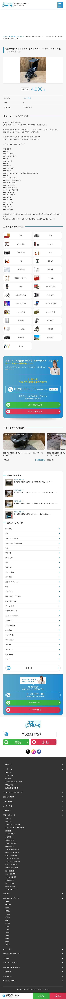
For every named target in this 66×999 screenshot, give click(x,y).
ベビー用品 (20, 36)
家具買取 (8, 818)
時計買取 (8, 779)
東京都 (7, 902)
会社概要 (6, 958)
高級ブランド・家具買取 (12, 825)
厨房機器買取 (9, 871)
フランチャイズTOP (10, 981)
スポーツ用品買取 (11, 865)
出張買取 (8, 772)
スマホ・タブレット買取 (12, 858)
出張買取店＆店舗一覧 (11, 898)
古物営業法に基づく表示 (11, 967)
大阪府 (7, 926)
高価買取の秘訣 (8, 797)
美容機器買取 (9, 846)
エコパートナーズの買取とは (13, 792)
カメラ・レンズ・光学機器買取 (14, 828)
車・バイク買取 (10, 883)
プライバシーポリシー (10, 963)
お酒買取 (8, 837)
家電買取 (8, 821)
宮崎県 (7, 942)
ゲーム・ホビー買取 (11, 855)
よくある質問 (7, 806)
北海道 (7, 945)
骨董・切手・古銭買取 (12, 849)
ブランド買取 (9, 776)
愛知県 (7, 923)
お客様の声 (7, 810)
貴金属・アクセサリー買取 (13, 782)
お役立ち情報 (7, 801)
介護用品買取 (9, 880)
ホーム (5, 36)
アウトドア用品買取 (11, 868)
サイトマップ (7, 972)
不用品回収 (9, 785)
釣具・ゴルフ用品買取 (12, 852)
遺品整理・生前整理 (11, 788)
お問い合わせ (8, 976)
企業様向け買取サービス (11, 954)
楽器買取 (8, 831)
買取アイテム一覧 (9, 815)
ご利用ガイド (7, 765)
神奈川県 (8, 905)
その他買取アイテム (11, 889)
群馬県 (7, 917)
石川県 (7, 932)
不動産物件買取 (10, 886)
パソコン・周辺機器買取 (13, 861)
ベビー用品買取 (10, 874)
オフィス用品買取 (10, 877)
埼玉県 (7, 911)
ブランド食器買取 (11, 843)
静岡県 (7, 920)
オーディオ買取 (10, 834)
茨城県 (7, 908)
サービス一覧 (7, 769)
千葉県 (7, 914)
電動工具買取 (9, 840)
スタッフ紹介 (7, 949)
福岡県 (7, 935)
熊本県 (7, 938)
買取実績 (12, 36)
